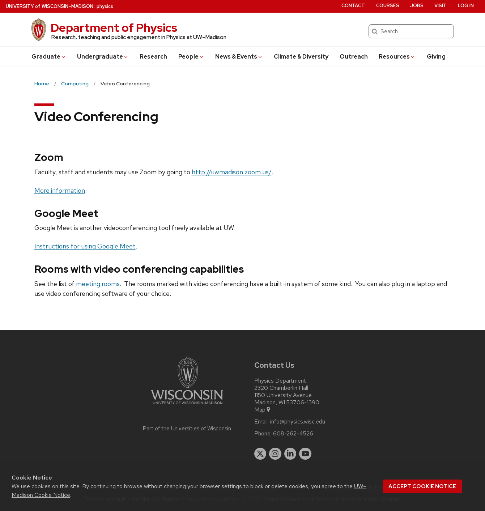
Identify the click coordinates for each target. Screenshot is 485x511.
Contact (353, 6)
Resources (397, 56)
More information (59, 190)
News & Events (239, 56)
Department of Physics (114, 27)
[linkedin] (290, 454)
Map (262, 409)
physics (105, 6)
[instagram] (275, 454)
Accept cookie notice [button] (422, 486)
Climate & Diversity (301, 56)
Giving (436, 56)
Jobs (417, 6)
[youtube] (305, 454)
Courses (387, 6)
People (191, 56)
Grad (48, 56)
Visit (440, 6)
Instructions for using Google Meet (85, 246)
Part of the (187, 428)
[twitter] (260, 454)
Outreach (354, 56)
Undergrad (103, 56)
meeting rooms (98, 284)
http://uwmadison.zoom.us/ (232, 172)
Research (153, 56)
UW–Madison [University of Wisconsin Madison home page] (49, 6)
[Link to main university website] (187, 405)
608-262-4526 (293, 433)
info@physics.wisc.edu (297, 421)
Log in (466, 6)
